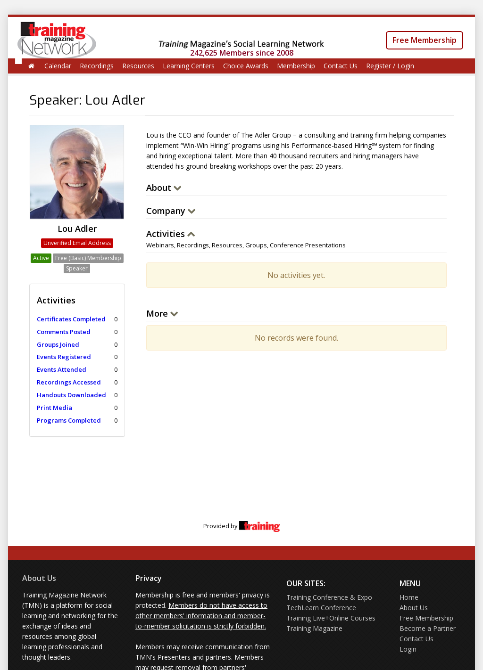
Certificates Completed (71, 319)
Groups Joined (58, 344)
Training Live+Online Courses (330, 617)
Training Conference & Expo (329, 597)
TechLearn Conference (321, 607)
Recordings (97, 65)
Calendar (57, 65)
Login (408, 649)
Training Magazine (314, 628)
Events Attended (61, 369)
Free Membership (424, 40)
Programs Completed (69, 420)
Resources (138, 65)
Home (409, 597)
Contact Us (341, 65)
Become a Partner (428, 628)
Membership (296, 65)
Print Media (54, 407)
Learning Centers (189, 65)
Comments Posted (64, 331)
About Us (39, 578)
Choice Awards (245, 65)
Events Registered (64, 356)
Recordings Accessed (69, 382)
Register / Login (390, 65)
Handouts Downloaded (71, 395)
